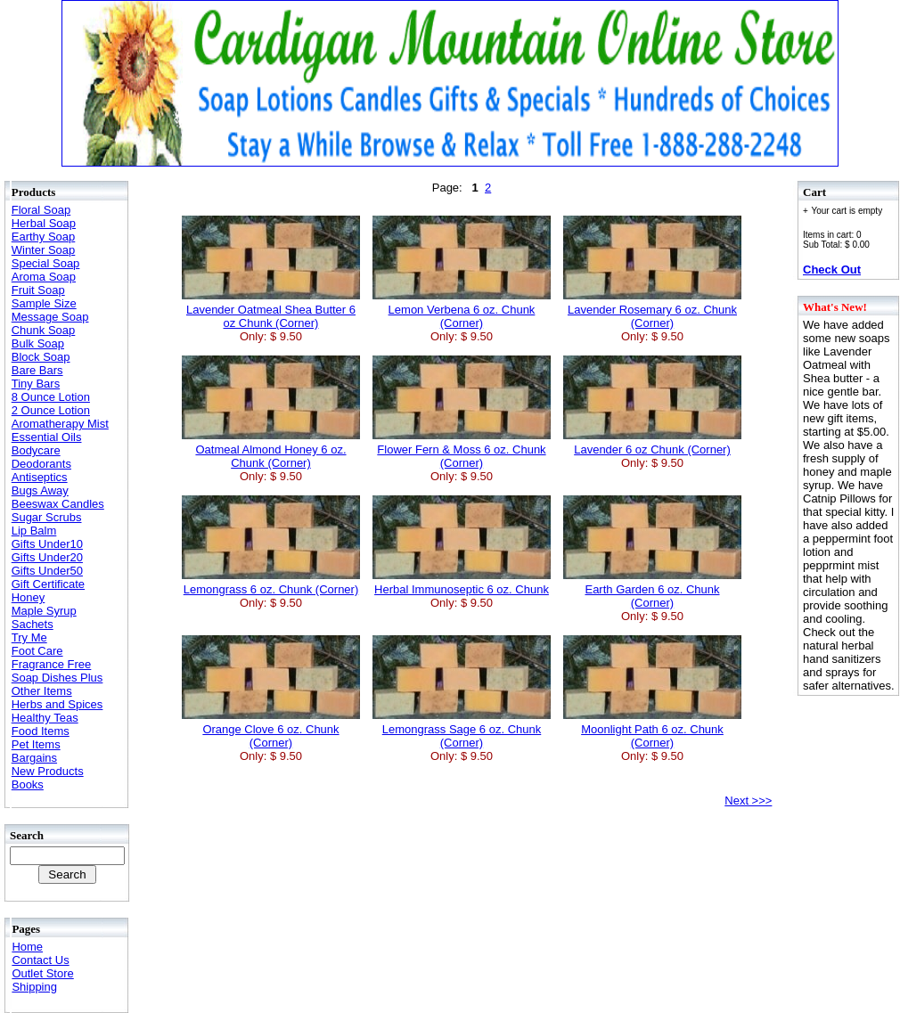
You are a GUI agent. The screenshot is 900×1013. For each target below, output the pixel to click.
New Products (48, 771)
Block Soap (41, 357)
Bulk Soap (38, 343)
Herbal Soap (44, 223)
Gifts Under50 (47, 570)
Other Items (42, 691)
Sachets (32, 624)
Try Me (29, 637)
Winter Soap (44, 250)
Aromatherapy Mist (60, 423)
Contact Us (40, 960)
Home (27, 946)
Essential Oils (47, 437)
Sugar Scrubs (47, 517)
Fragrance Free (52, 664)
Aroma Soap (44, 276)
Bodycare (36, 450)
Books (28, 784)
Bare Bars (37, 370)
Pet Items (36, 744)
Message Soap (50, 316)
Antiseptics (40, 477)
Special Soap (46, 263)
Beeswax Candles (58, 504)
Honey (28, 597)
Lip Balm (34, 530)
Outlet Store (42, 973)
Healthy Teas (45, 717)
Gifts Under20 (47, 557)
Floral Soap (41, 209)
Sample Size (44, 303)
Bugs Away (40, 490)
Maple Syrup (44, 610)
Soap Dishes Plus (57, 677)
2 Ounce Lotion (51, 410)
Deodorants (41, 463)
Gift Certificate (48, 584)
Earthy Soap (44, 236)
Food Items (41, 731)
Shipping (34, 986)
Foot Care (37, 651)
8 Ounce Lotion (51, 397)
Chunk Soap (44, 330)
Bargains (34, 757)
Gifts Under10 (47, 544)
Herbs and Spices (57, 704)
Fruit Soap (38, 290)
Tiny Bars (36, 383)
